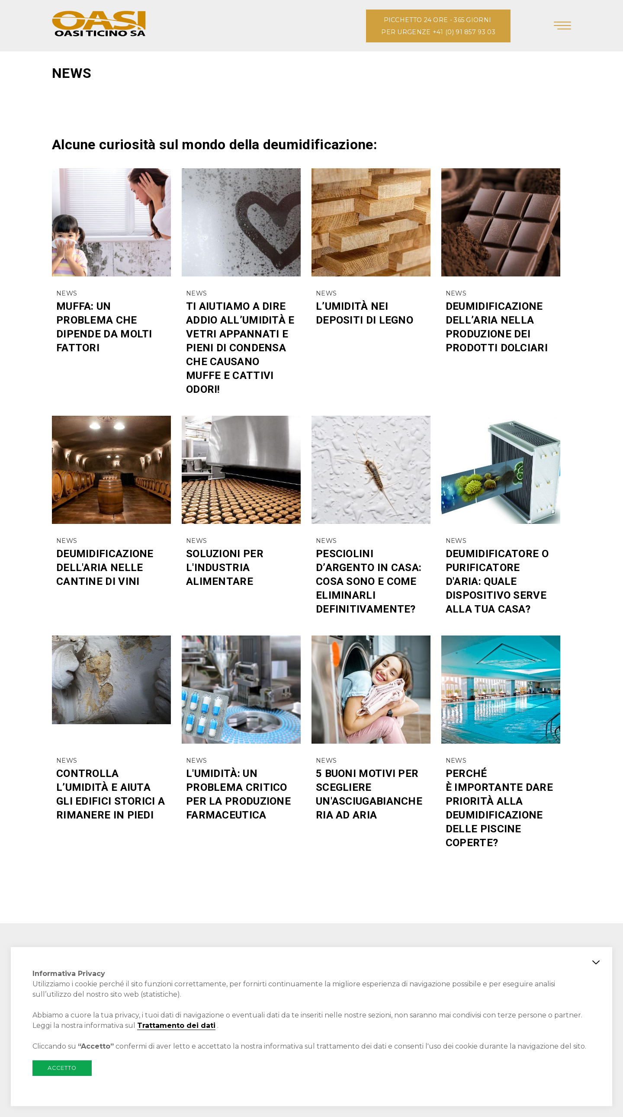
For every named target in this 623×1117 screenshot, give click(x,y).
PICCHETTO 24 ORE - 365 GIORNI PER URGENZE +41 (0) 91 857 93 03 (438, 26)
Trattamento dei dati (176, 1025)
